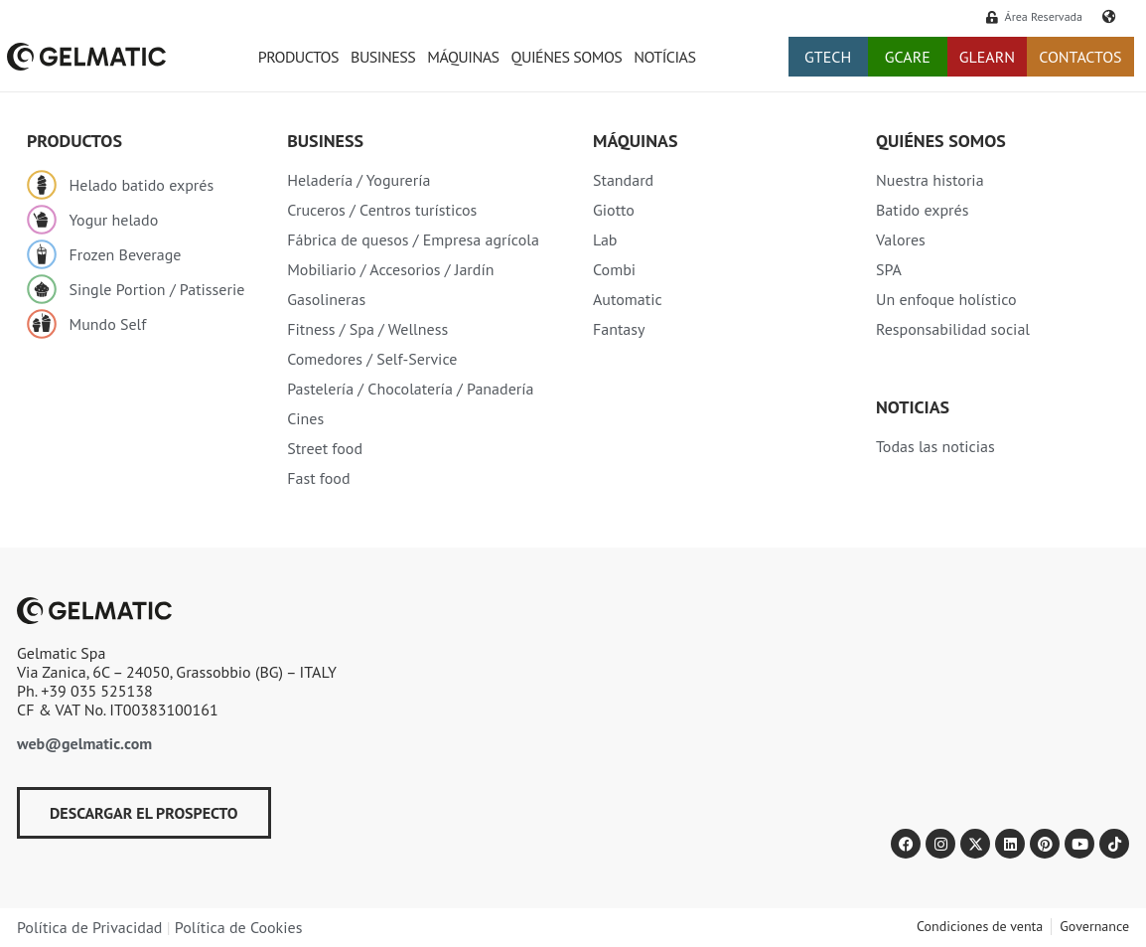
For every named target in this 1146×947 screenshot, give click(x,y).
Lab (605, 239)
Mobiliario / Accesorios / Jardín (390, 269)
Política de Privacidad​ (89, 927)
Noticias (912, 406)
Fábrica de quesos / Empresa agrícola (413, 239)
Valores (901, 239)
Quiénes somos (567, 57)
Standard (623, 180)
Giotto (614, 210)
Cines (305, 418)
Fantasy (619, 329)
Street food (324, 448)
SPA (889, 269)
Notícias (664, 57)
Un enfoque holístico (946, 299)
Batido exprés (922, 210)
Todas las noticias (935, 446)
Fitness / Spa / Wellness (367, 329)
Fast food (318, 478)
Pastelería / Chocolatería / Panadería (410, 388)
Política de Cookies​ (239, 927)
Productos (298, 57)
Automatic (627, 299)
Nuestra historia (930, 180)
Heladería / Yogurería (358, 180)
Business (383, 57)
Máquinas (463, 57)
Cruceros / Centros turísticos (382, 210)
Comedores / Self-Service (372, 359)
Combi (614, 269)
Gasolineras (326, 299)
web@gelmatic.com (84, 743)
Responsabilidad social (953, 329)
